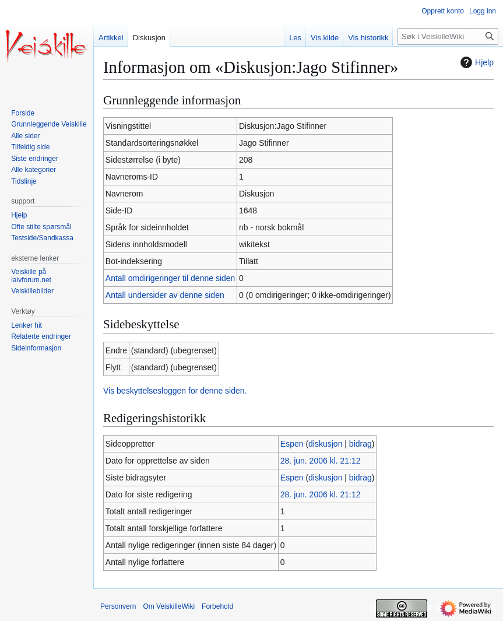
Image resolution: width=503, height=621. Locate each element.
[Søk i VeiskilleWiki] (448, 36)
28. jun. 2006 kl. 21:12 (320, 460)
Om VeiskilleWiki (169, 606)
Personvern (118, 606)
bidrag (360, 443)
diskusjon (325, 443)
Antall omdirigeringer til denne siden (170, 278)
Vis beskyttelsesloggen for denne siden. (175, 390)
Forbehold (217, 606)
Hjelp (476, 62)
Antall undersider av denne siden (164, 295)
